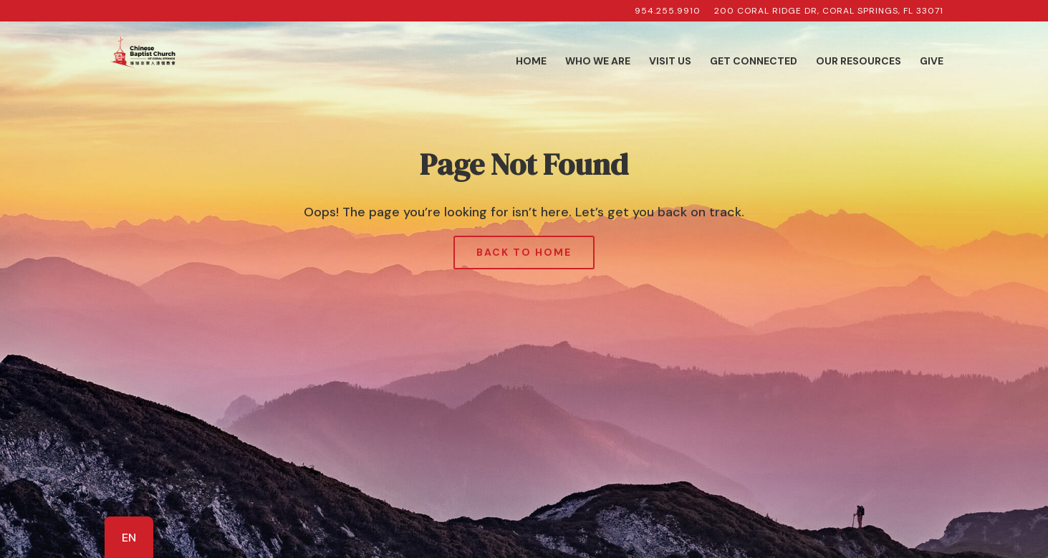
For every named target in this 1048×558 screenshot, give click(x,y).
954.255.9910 (668, 11)
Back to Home (524, 252)
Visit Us (670, 61)
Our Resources (858, 61)
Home (531, 61)
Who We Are (597, 61)
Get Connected (753, 61)
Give (931, 61)
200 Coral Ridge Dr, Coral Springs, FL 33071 (828, 11)
